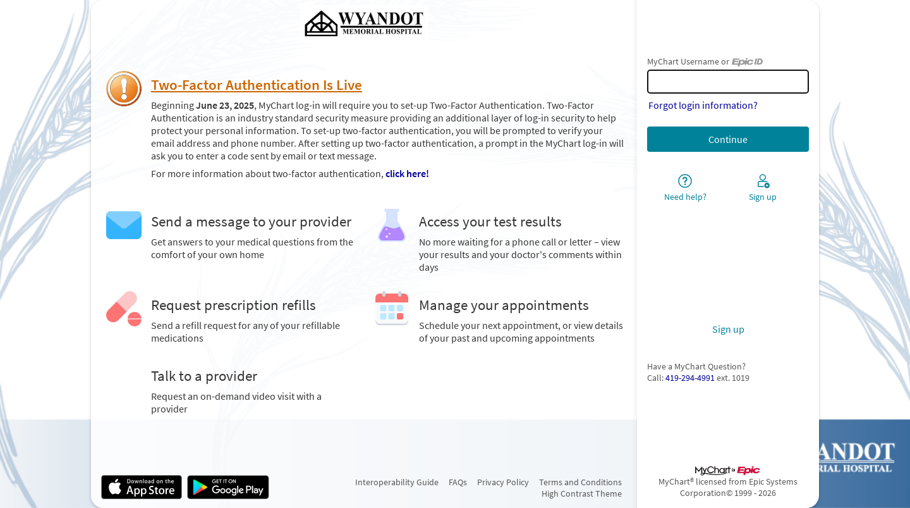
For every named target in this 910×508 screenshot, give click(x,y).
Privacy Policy (503, 482)
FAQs (458, 482)
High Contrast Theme (582, 493)
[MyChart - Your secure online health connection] (364, 24)
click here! (407, 173)
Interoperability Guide (397, 482)
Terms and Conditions (580, 482)
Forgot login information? (703, 105)
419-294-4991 (690, 377)
